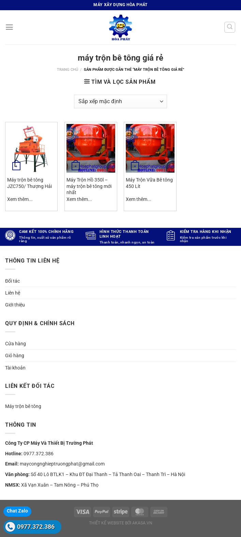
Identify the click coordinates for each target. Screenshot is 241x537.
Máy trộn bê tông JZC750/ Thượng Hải (29, 183)
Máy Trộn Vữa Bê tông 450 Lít (149, 183)
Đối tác (12, 281)
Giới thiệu (15, 304)
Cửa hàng (15, 343)
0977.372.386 (36, 526)
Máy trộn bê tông (23, 406)
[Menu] (9, 27)
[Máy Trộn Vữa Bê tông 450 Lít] (150, 148)
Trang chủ (67, 69)
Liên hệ (12, 293)
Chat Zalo (17, 511)
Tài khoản (15, 367)
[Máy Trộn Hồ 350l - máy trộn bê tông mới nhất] (90, 148)
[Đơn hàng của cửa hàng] (120, 101)
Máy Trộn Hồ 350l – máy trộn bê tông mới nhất (88, 186)
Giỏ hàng (14, 355)
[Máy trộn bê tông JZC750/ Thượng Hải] (31, 148)
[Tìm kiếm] (229, 27)
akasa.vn (142, 523)
